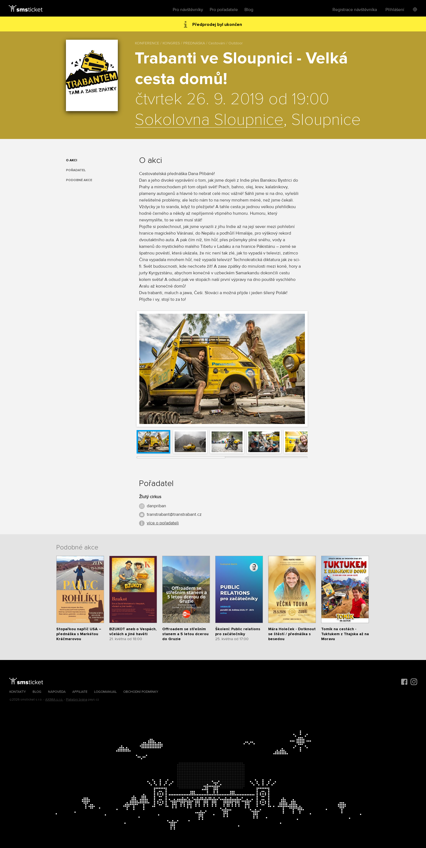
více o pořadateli (163, 523)
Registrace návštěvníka (354, 9)
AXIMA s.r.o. (54, 699)
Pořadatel (76, 170)
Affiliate (79, 692)
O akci (71, 160)
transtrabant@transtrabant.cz (174, 514)
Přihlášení (394, 9)
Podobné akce (79, 180)
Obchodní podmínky (140, 692)
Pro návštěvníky (188, 9)
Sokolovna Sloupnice (209, 120)
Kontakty (17, 692)
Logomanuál (105, 692)
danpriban (156, 506)
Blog (248, 9)
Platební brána (76, 699)
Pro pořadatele (224, 9)
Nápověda (57, 692)
